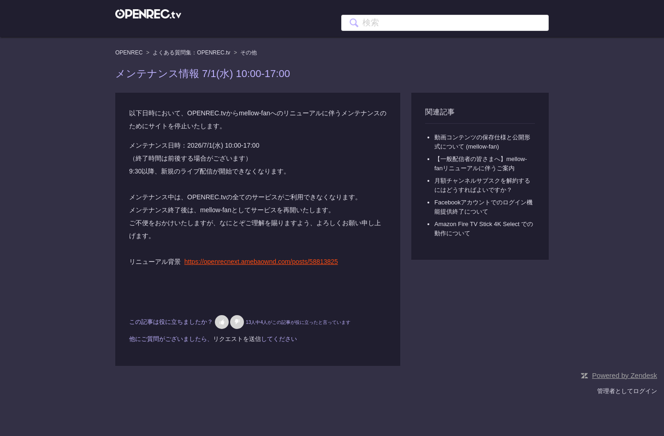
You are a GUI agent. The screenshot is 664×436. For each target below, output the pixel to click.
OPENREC (128, 52)
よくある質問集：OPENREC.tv (191, 52)
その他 (248, 52)
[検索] (445, 23)
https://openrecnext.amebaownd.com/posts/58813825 (261, 261)
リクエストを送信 (237, 338)
